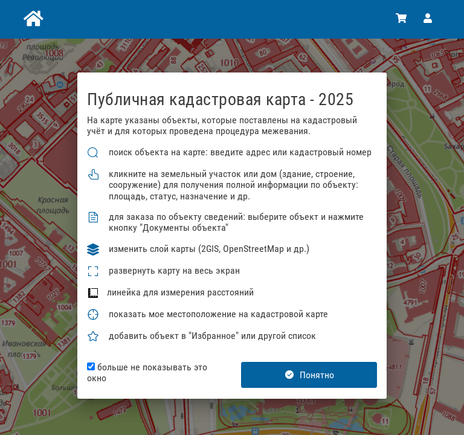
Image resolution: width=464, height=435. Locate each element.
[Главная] (32, 19)
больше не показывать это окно (147, 373)
